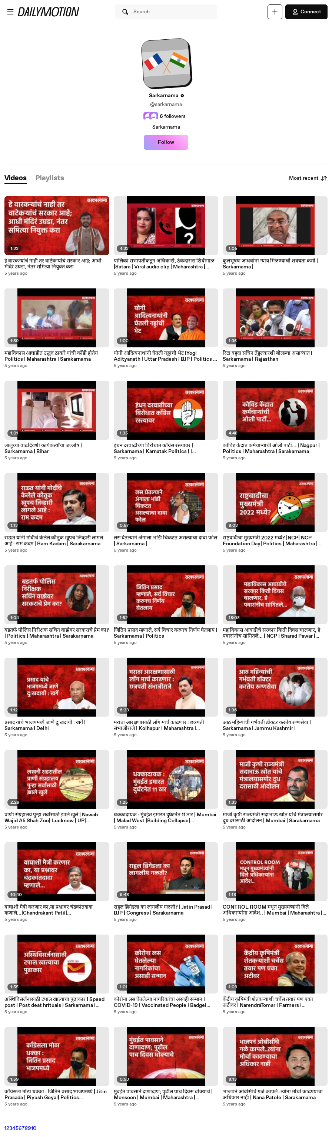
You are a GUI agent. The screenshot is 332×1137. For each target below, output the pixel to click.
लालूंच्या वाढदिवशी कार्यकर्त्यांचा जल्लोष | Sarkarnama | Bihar (43, 449)
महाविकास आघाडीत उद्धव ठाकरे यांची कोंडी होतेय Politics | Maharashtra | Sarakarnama (51, 356)
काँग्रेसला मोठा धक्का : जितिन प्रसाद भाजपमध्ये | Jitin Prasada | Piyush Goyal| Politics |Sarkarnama (55, 1095)
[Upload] (275, 11)
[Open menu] (10, 11)
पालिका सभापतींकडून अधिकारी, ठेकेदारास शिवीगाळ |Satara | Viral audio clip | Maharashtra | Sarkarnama (164, 264)
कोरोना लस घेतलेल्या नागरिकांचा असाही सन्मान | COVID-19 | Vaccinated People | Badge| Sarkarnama (160, 1002)
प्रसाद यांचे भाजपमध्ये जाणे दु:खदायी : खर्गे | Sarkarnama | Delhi (45, 725)
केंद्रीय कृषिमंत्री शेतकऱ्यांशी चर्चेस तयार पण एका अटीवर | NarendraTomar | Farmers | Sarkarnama (268, 1002)
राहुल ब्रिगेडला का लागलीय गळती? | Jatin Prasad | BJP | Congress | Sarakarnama (163, 910)
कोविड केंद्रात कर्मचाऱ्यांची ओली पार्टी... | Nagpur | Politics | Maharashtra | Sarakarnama (271, 449)
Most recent (308, 178)
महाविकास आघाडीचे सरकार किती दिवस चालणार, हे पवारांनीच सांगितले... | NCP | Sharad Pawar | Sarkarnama (271, 633)
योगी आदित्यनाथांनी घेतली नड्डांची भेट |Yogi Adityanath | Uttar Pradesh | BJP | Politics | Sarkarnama (164, 356)
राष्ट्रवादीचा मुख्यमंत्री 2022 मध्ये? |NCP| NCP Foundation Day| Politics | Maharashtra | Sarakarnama (270, 541)
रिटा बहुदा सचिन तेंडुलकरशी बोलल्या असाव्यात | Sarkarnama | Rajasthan (267, 356)
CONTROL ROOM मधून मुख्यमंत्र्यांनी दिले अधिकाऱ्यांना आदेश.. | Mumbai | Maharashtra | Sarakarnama (272, 910)
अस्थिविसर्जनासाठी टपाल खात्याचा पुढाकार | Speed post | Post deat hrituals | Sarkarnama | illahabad (54, 1002)
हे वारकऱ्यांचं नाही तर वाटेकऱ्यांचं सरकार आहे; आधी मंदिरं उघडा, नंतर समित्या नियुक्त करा (53, 264)
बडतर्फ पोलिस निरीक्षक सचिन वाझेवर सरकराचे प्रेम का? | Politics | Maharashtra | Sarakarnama (56, 633)
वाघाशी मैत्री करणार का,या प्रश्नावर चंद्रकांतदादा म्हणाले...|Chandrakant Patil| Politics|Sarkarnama (48, 910)
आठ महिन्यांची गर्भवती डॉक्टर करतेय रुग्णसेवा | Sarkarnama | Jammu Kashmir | (267, 725)
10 (33, 1128)
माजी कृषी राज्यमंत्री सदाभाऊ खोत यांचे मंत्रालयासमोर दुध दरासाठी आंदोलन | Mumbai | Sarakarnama (273, 818)
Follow (166, 142)
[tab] (15, 178)
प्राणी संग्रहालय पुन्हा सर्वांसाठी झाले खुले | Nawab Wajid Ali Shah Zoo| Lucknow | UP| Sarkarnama (51, 818)
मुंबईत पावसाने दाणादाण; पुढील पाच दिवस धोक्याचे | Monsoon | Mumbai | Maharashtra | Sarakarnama (163, 1095)
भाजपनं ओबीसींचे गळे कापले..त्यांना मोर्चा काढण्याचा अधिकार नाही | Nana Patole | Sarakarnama (273, 1095)
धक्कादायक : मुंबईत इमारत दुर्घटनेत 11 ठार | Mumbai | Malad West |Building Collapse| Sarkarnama (165, 818)
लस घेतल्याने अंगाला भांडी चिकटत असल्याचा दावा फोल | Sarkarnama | (165, 541)
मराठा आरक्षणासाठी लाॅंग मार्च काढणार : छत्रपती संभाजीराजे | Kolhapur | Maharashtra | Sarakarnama (159, 725)
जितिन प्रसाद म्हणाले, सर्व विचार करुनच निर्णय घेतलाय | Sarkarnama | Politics (165, 633)
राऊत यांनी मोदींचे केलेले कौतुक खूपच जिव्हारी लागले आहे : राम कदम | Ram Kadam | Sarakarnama (53, 541)
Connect (306, 12)
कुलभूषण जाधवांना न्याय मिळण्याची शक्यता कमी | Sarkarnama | (270, 264)
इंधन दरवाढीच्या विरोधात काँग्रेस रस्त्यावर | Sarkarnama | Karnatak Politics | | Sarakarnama (153, 449)
